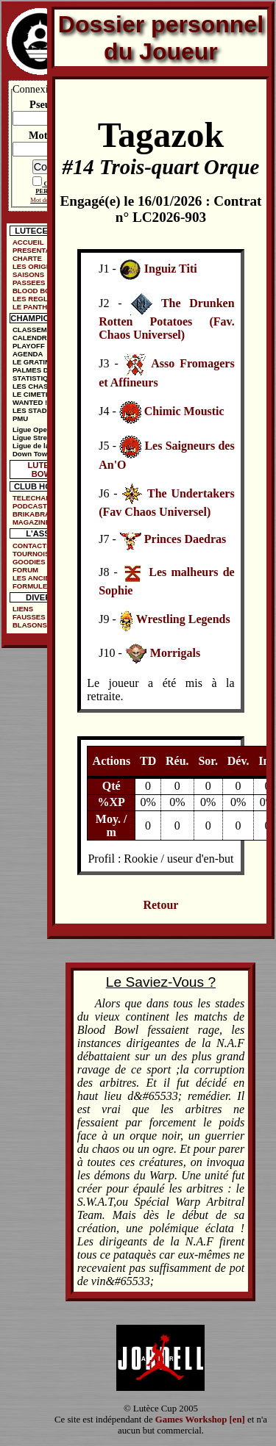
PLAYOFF (29, 346)
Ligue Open (32, 429)
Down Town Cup (40, 454)
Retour (160, 905)
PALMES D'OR (37, 370)
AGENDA (28, 354)
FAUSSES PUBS (40, 617)
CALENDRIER (36, 338)
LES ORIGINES (38, 266)
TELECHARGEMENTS (44, 498)
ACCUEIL (28, 242)
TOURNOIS (31, 554)
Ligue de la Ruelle (43, 446)
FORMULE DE (36, 586)
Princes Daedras (185, 539)
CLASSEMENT (37, 329)
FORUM (25, 570)
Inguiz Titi (170, 269)
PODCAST (30, 506)
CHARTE (27, 258)
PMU (20, 418)
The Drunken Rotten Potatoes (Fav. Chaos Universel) (166, 319)
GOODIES (29, 562)
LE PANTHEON (38, 307)
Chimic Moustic (184, 412)
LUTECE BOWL (44, 469)
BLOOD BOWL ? (40, 291)
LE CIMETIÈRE (37, 394)
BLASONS (30, 625)
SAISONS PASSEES (29, 278)
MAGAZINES (34, 522)
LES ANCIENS (36, 578)
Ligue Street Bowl (42, 438)
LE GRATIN (31, 362)
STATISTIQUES (38, 378)
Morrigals (175, 653)
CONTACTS (32, 546)
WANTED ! (30, 402)
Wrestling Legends (183, 619)
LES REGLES (35, 299)
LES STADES (35, 410)
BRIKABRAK (34, 514)
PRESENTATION (40, 250)
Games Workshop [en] (200, 1419)
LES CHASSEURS (43, 386)
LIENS (23, 609)
